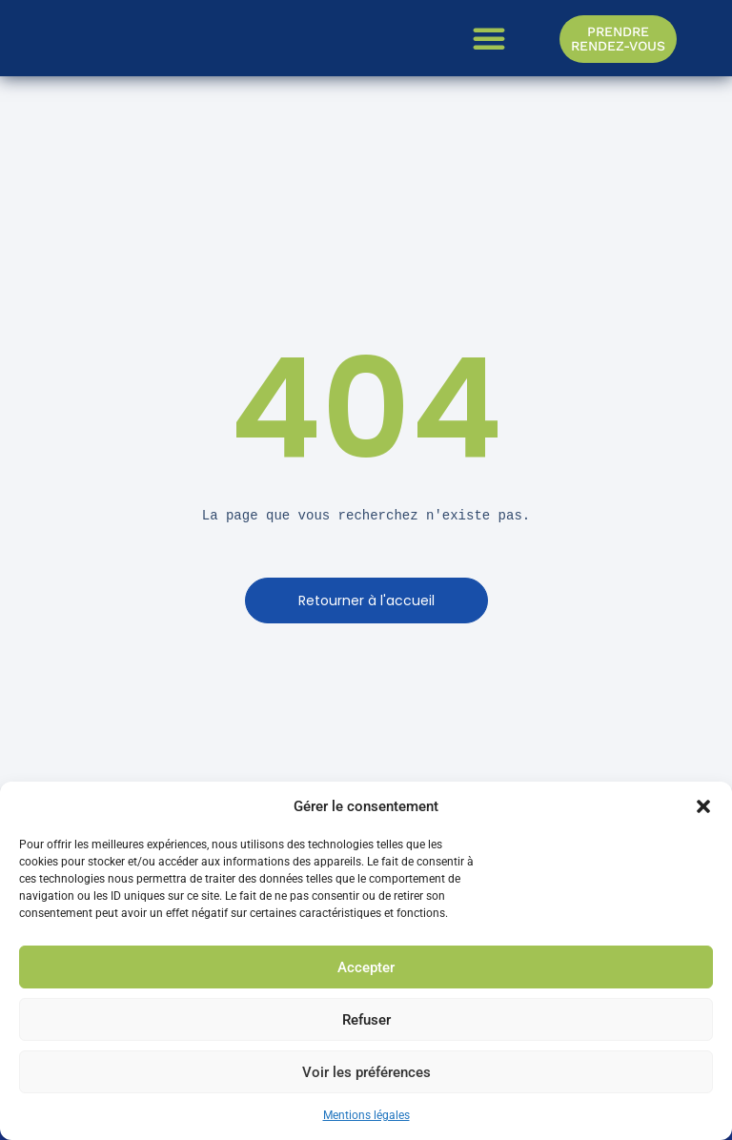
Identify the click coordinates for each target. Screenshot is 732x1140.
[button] (703, 806)
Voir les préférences (366, 1072)
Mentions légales (366, 1115)
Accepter (366, 967)
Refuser (366, 1019)
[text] (365, 516)
